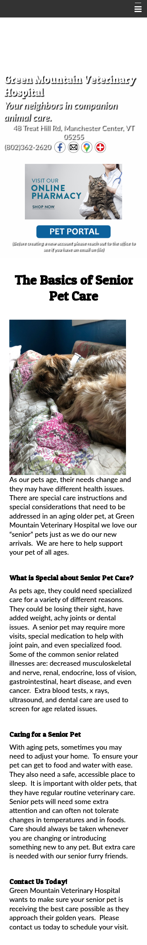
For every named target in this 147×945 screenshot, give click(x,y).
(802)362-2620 (27, 146)
